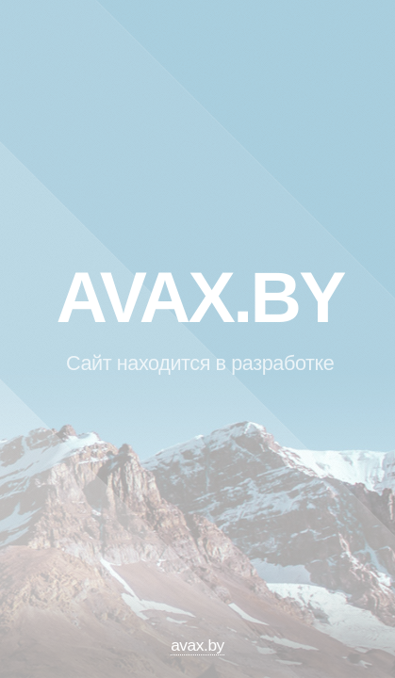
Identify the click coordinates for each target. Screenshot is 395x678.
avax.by (197, 645)
